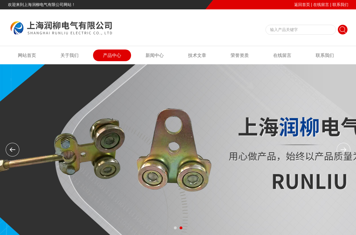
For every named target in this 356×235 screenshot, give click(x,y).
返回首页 (302, 4)
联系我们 (340, 4)
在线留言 (321, 4)
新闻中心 (155, 55)
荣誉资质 (240, 55)
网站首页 (27, 55)
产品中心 (112, 55)
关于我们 (69, 55)
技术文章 (197, 55)
